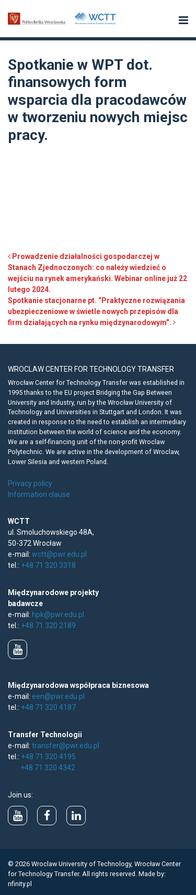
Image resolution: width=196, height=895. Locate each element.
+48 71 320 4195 (48, 756)
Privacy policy (30, 483)
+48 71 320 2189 (48, 625)
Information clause (39, 494)
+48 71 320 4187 (48, 707)
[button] (183, 21)
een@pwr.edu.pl (58, 696)
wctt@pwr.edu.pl (59, 554)
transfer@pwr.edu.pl (65, 745)
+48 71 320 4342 (47, 767)
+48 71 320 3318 (48, 565)
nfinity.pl (20, 884)
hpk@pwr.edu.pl (58, 614)
